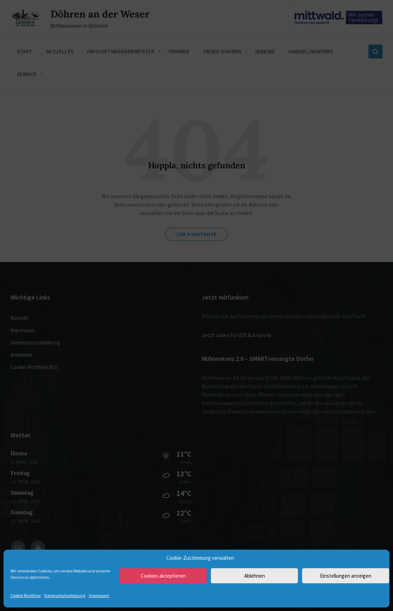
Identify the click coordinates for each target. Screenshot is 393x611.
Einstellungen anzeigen (345, 575)
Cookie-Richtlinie (26, 595)
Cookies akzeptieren (163, 575)
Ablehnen (254, 575)
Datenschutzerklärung (64, 595)
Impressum (99, 595)
